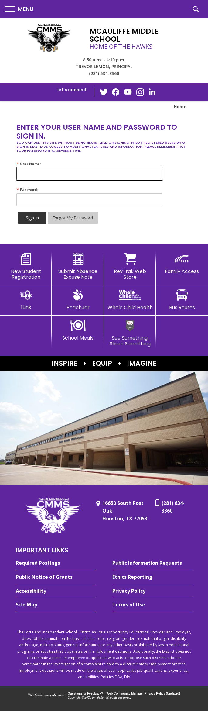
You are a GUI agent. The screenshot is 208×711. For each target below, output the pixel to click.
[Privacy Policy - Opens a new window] (152, 591)
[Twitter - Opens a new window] (103, 91)
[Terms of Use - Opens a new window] (152, 605)
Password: (27, 190)
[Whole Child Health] (130, 300)
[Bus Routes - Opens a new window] (182, 300)
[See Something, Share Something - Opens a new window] (130, 333)
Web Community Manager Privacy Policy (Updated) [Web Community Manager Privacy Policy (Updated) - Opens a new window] (143, 693)
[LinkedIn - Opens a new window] (152, 91)
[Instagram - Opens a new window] (140, 92)
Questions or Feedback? (85, 693)
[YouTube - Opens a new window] (128, 92)
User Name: (28, 164)
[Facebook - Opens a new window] (116, 92)
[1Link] (26, 300)
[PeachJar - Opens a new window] (78, 300)
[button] (19, 9)
